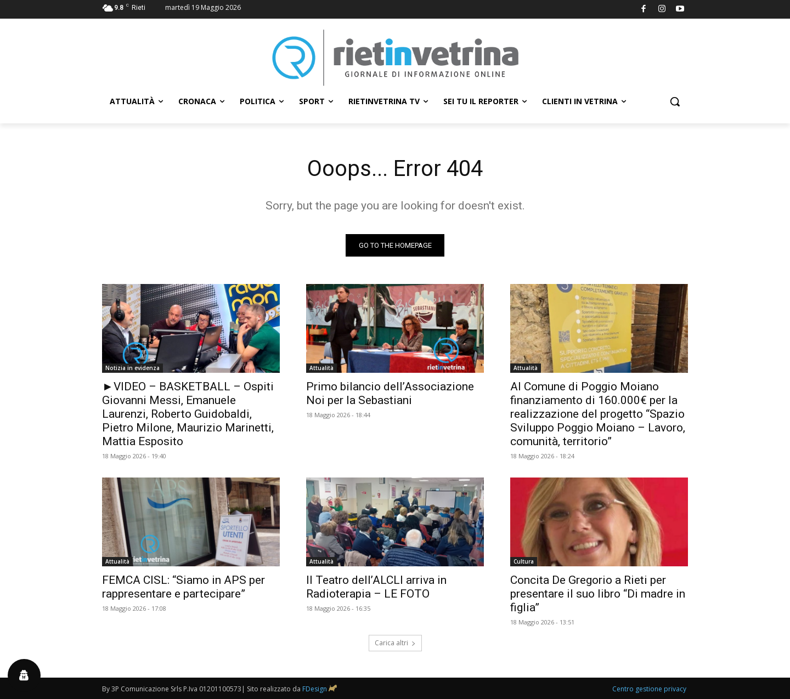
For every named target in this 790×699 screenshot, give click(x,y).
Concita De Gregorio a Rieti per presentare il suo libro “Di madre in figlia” (597, 593)
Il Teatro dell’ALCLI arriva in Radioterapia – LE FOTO (376, 586)
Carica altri (395, 642)
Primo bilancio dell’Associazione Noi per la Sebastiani (390, 393)
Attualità (321, 368)
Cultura (524, 561)
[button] (675, 101)
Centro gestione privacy (649, 689)
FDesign (314, 689)
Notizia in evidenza (132, 368)
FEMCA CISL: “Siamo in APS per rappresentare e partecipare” (183, 586)
